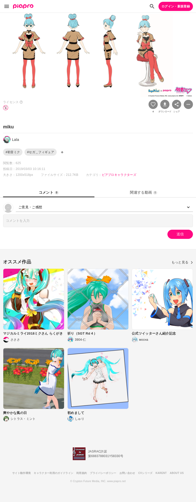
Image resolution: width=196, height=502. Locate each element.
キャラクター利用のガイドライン (53, 473)
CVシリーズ (145, 473)
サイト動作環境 (21, 473)
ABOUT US (177, 473)
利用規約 (81, 473)
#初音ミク (13, 152)
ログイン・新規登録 (176, 6)
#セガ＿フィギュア (40, 152)
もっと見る (182, 262)
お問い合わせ (127, 473)
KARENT (161, 473)
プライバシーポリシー (103, 473)
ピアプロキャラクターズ (119, 175)
